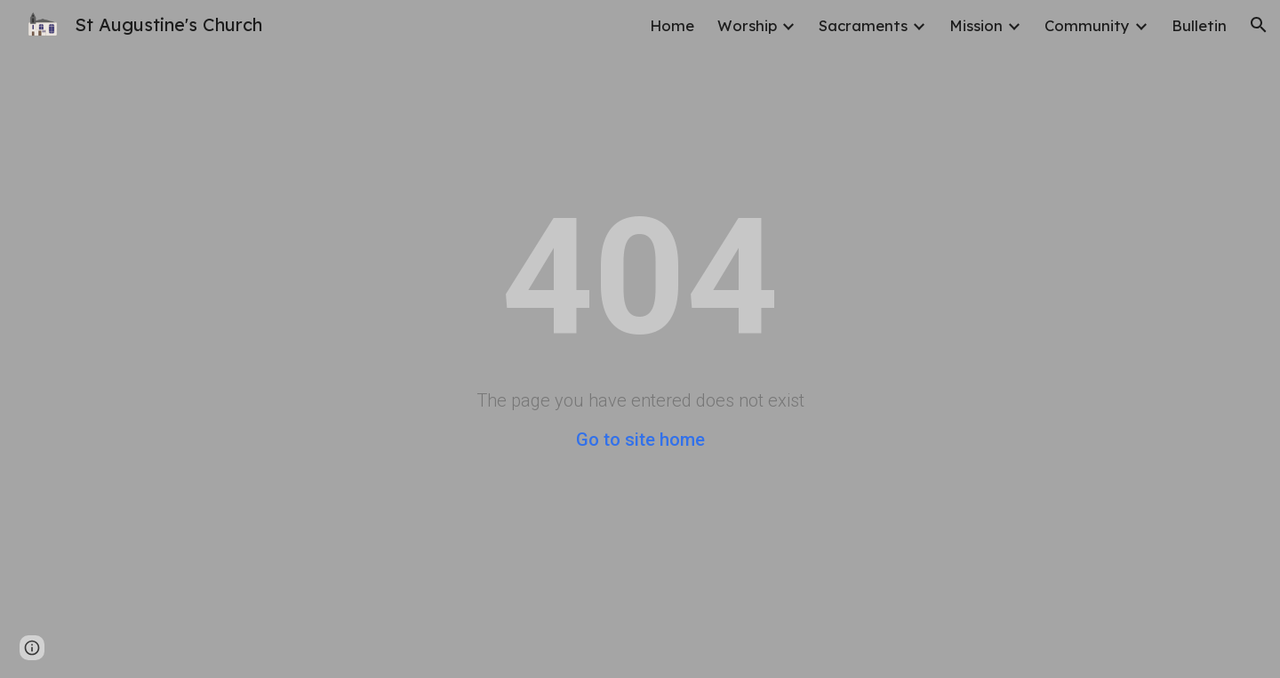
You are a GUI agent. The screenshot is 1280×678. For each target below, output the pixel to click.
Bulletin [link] (1199, 25)
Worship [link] (747, 25)
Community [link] (1087, 25)
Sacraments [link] (863, 25)
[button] (1258, 25)
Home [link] (672, 25)
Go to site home (640, 439)
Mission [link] (976, 25)
